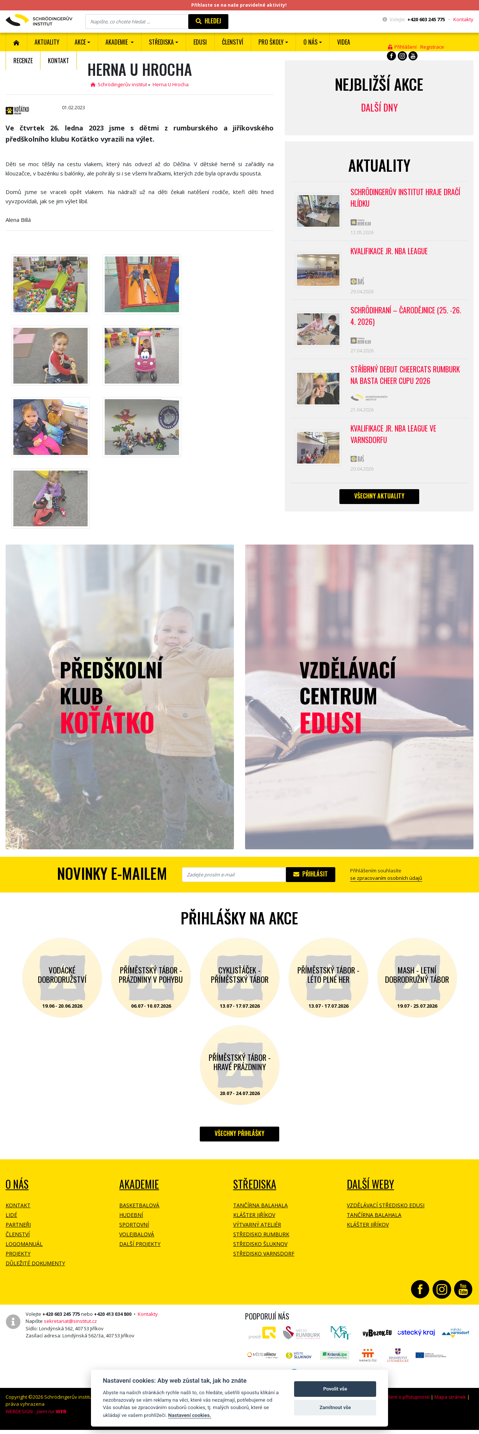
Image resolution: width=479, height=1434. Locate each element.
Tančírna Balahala (260, 1205)
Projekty (18, 1253)
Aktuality (47, 42)
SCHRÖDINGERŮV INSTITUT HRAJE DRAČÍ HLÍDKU (407, 198)
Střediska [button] (161, 42)
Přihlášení (402, 46)
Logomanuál (24, 1243)
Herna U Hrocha (171, 84)
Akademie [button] (117, 42)
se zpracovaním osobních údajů (386, 878)
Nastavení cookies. (189, 1415)
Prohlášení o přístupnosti (401, 1396)
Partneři (18, 1224)
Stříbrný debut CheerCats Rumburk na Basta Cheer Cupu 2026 (406, 378)
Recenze (23, 60)
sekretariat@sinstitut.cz (70, 1321)
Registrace (432, 46)
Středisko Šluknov (260, 1243)
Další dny (379, 107)
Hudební (131, 1214)
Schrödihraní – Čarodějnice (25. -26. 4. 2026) (407, 318)
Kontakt (58, 60)
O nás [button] (310, 42)
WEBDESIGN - (36, 1411)
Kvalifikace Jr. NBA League (390, 252)
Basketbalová (139, 1205)
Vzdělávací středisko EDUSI (385, 1205)
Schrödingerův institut (119, 84)
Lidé (11, 1214)
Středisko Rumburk (261, 1234)
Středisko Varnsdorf (263, 1253)
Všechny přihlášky (239, 1133)
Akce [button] (80, 42)
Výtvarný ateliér (257, 1224)
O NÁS (17, 1184)
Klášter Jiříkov (254, 1214)
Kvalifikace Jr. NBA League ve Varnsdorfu (395, 438)
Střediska (254, 1184)
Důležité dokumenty (35, 1263)
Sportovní (134, 1224)
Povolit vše (335, 1389)
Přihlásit (310, 873)
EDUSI (200, 42)
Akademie (139, 1184)
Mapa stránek (450, 1396)
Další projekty (139, 1243)
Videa (343, 42)
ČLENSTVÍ (232, 42)
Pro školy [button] (271, 42)
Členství (18, 1234)
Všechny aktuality (379, 500)
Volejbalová (136, 1234)
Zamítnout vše (335, 1407)
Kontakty (463, 19)
